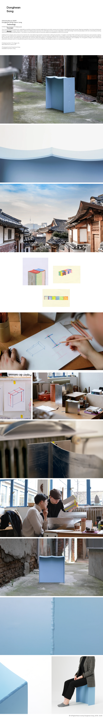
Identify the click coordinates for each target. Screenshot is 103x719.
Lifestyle (10, 21)
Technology (11, 24)
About (9, 31)
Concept (10, 28)
